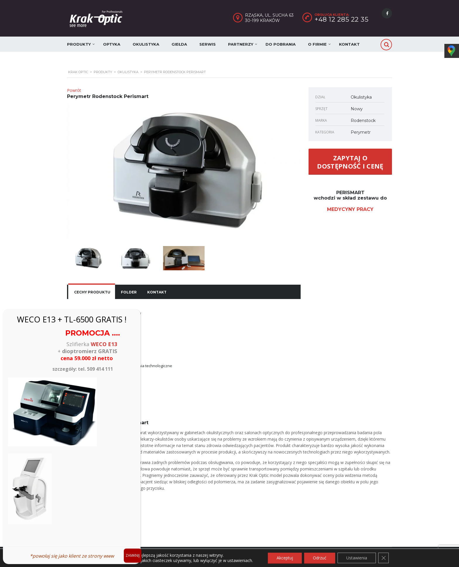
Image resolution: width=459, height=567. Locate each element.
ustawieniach (239, 560)
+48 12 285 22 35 (341, 19)
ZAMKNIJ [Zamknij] (133, 555)
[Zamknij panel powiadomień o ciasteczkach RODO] (383, 558)
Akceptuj (285, 558)
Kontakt (349, 44)
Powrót (74, 90)
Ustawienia (356, 558)
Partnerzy (240, 44)
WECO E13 (104, 344)
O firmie (317, 44)
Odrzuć (319, 558)
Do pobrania (281, 44)
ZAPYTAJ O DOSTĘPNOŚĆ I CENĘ (350, 161)
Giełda (179, 44)
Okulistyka (146, 44)
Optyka (111, 44)
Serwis (207, 44)
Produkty (79, 44)
